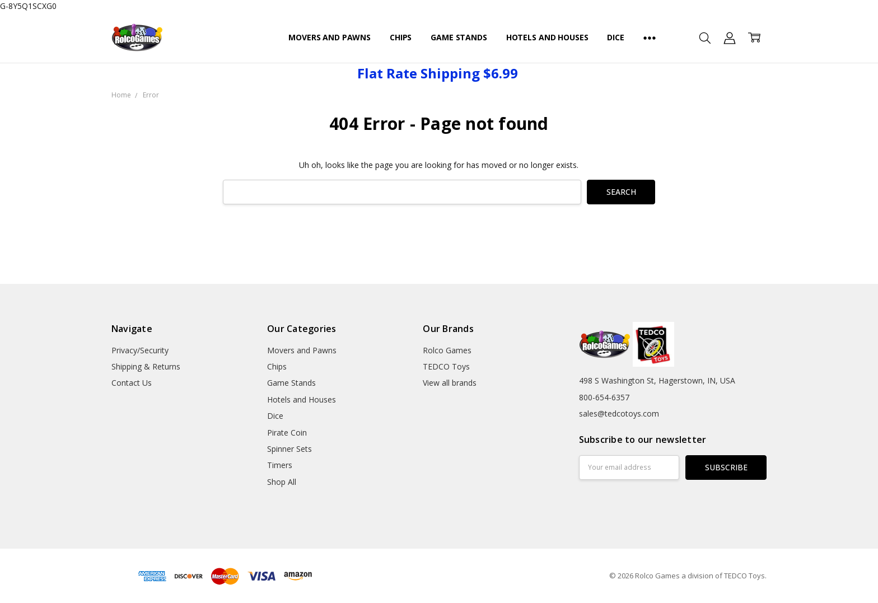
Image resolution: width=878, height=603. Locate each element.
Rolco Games (447, 350)
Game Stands (459, 37)
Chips (401, 37)
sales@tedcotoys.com (619, 413)
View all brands (450, 382)
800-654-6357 (604, 397)
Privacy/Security (140, 350)
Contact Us (131, 382)
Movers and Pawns (329, 37)
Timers (279, 465)
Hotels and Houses (547, 37)
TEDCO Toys (446, 366)
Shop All (281, 481)
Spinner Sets (289, 448)
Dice (615, 37)
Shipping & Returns (145, 366)
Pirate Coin (287, 432)
